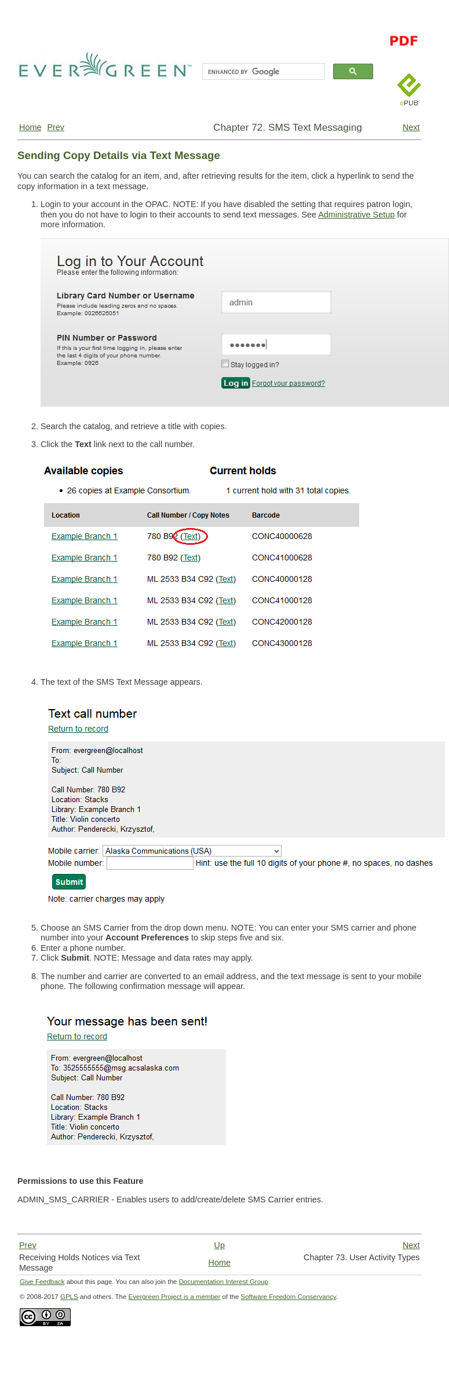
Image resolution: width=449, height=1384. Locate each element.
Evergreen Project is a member (175, 1296)
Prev (55, 127)
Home (30, 127)
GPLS (69, 1296)
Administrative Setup (356, 214)
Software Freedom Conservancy (288, 1296)
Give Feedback (42, 1281)
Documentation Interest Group (223, 1281)
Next (411, 127)
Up (219, 1245)
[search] (262, 72)
